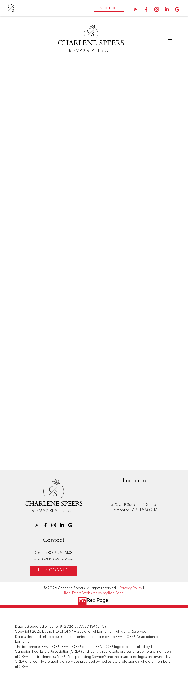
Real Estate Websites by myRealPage (94, 593)
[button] (136, 9)
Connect (109, 8)
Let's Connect (53, 571)
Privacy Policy (131, 588)
